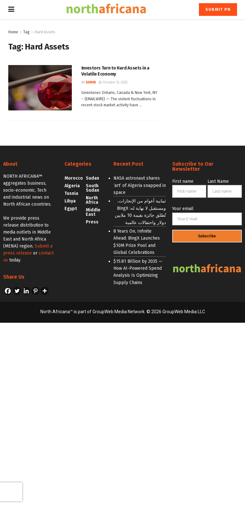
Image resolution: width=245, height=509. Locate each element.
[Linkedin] (26, 291)
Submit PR (218, 9)
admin (91, 82)
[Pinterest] (35, 291)
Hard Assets (45, 32)
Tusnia (71, 193)
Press (92, 222)
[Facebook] (8, 291)
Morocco (74, 178)
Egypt (71, 208)
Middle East (93, 212)
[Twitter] (17, 291)
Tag (26, 32)
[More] (45, 291)
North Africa (92, 200)
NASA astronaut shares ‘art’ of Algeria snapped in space (139, 185)
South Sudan (92, 188)
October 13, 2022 (113, 82)
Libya (70, 201)
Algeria (72, 185)
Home (13, 32)
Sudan (92, 178)
